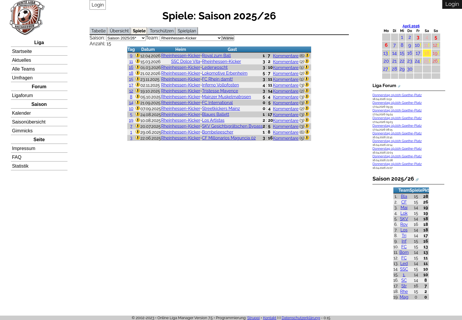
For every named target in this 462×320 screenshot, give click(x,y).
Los (403, 229)
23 (409, 61)
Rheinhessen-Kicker (180, 55)
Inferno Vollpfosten (220, 84)
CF (404, 201)
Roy (404, 224)
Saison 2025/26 (393, 178)
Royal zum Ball (216, 55)
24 (417, 61)
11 (131, 61)
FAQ (17, 157)
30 (409, 69)
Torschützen (162, 30)
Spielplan (187, 30)
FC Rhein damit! (217, 78)
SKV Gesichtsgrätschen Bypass (232, 126)
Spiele (139, 30)
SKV (404, 218)
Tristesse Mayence (220, 90)
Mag (404, 296)
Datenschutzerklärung (301, 318)
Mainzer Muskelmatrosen (226, 96)
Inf (404, 241)
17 (131, 84)
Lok (403, 213)
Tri (404, 235)
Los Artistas (213, 120)
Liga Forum (384, 85)
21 (394, 61)
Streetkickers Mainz (221, 108)
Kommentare (286, 55)
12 (131, 90)
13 (385, 53)
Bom (404, 252)
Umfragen (22, 77)
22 (402, 61)
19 (131, 120)
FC (404, 246)
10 (131, 108)
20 (386, 61)
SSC (404, 268)
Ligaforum (22, 95)
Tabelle (98, 30)
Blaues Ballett (215, 114)
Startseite (22, 51)
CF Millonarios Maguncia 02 (229, 137)
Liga (39, 42)
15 (131, 78)
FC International (217, 102)
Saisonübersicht (29, 121)
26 (435, 61)
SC (404, 280)
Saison (39, 104)
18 (131, 73)
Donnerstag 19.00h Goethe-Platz (397, 95)
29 (402, 69)
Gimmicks (22, 130)
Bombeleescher (217, 131)
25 (426, 61)
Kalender (21, 113)
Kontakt (269, 318)
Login (98, 5)
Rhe (404, 291)
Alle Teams (23, 68)
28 (394, 69)
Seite (39, 139)
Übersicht (119, 30)
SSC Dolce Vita (185, 61)
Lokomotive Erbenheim (225, 73)
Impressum (23, 148)
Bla (404, 196)
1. (404, 274)
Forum (39, 86)
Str (404, 285)
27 (385, 69)
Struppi (253, 318)
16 (131, 67)
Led (404, 263)
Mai (403, 207)
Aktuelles (21, 60)
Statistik (20, 166)
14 (131, 102)
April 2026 (411, 26)
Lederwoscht (215, 67)
